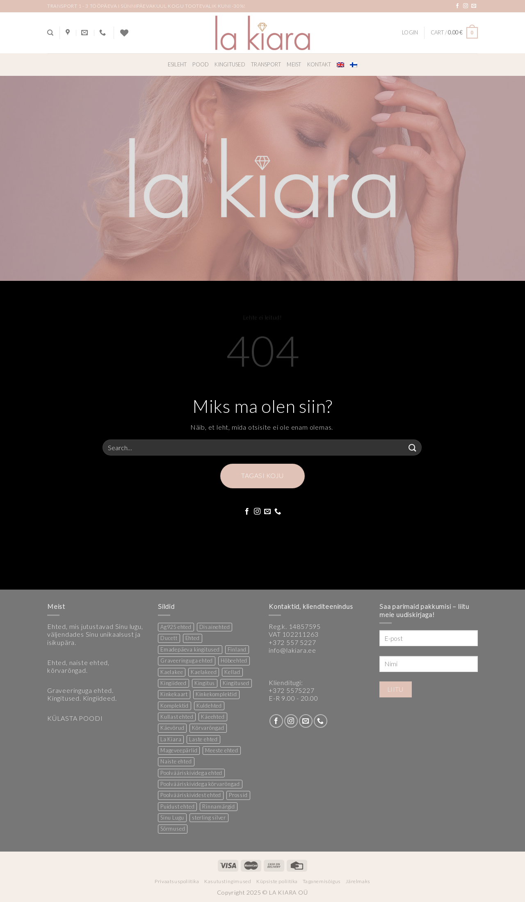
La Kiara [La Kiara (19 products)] (170, 739)
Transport (266, 64)
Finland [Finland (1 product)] (237, 649)
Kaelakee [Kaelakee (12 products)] (171, 672)
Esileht (177, 64)
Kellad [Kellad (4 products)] (232, 672)
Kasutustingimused (227, 881)
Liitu (396, 689)
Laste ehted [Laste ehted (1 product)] (203, 739)
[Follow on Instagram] (465, 6)
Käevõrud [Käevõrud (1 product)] (172, 727)
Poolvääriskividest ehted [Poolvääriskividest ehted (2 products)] (190, 795)
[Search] (50, 33)
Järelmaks (358, 881)
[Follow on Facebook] (457, 6)
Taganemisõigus (322, 881)
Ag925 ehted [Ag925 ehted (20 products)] (176, 627)
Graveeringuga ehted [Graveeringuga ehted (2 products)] (186, 660)
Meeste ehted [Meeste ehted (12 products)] (221, 750)
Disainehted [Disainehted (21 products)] (214, 627)
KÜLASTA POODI (75, 718)
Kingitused (230, 64)
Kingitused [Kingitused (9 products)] (236, 683)
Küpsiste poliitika (277, 881)
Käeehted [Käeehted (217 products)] (212, 716)
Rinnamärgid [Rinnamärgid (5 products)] (218, 806)
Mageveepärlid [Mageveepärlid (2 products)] (178, 750)
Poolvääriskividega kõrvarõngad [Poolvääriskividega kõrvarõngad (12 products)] (200, 784)
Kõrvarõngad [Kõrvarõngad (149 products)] (208, 727)
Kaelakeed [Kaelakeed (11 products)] (204, 672)
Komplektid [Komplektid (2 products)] (174, 705)
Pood (200, 64)
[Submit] (412, 448)
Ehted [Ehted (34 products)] (192, 638)
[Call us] (277, 511)
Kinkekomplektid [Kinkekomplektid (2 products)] (216, 694)
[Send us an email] (474, 6)
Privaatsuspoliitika (177, 881)
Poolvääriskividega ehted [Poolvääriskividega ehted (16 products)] (191, 773)
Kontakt (319, 64)
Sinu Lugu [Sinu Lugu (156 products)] (172, 817)
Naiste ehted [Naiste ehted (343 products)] (176, 761)
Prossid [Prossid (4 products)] (238, 795)
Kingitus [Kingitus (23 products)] (204, 683)
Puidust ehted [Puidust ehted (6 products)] (177, 806)
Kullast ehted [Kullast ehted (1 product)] (176, 716)
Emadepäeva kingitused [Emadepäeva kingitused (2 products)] (190, 649)
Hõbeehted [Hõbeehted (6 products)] (234, 660)
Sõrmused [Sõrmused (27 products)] (172, 828)
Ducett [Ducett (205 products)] (169, 638)
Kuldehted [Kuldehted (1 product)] (209, 705)
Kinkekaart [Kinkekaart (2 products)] (174, 694)
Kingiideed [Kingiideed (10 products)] (173, 683)
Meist (294, 64)
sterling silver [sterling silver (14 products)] (209, 817)
